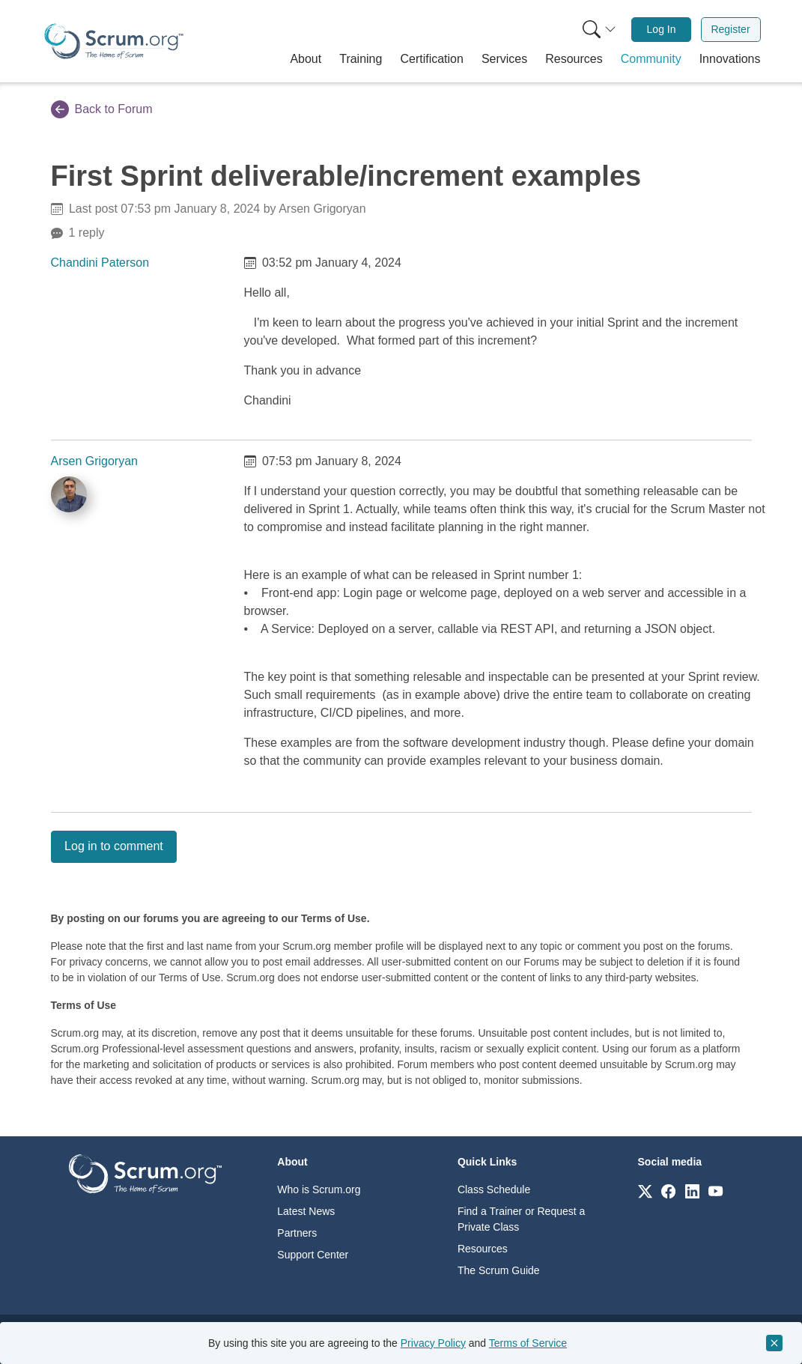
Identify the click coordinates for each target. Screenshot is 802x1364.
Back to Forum (102, 109)
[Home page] (114, 41)
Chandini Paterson (100, 262)
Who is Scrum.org (318, 1189)
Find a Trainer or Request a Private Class (521, 1219)
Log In (661, 29)
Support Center (312, 1255)
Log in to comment (113, 846)
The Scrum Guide (499, 1270)
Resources (483, 1249)
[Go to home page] (145, 1172)
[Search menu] (599, 29)
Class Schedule (494, 1189)
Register (730, 29)
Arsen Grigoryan (95, 461)
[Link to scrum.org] (645, 1190)
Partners (297, 1233)
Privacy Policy (433, 1343)
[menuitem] (598, 29)
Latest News (306, 1211)
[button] (305, 59)
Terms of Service (528, 1343)
